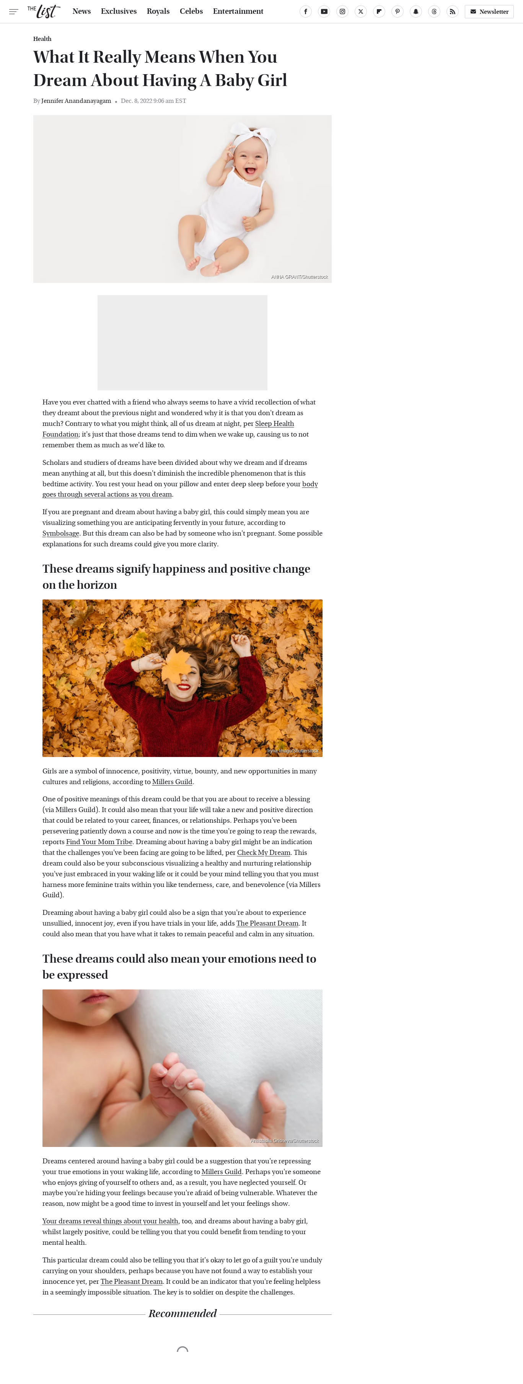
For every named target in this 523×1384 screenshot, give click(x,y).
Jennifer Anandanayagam (76, 100)
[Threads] (434, 11)
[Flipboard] (379, 11)
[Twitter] (361, 11)
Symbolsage (60, 534)
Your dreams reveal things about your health (110, 1221)
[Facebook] (306, 11)
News (82, 11)
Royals (158, 11)
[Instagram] (342, 11)
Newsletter (489, 11)
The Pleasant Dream (267, 923)
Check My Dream (263, 853)
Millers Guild (172, 782)
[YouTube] (324, 11)
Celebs (191, 11)
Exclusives (119, 11)
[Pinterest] (397, 11)
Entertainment (238, 11)
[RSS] (452, 11)
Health (42, 39)
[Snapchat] (416, 11)
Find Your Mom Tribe (99, 842)
